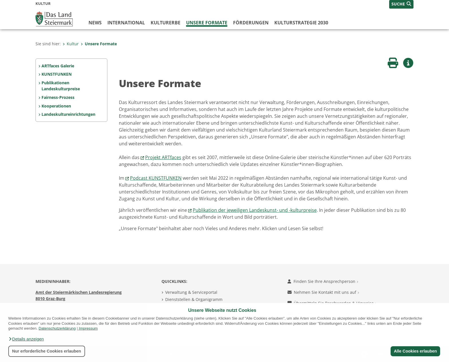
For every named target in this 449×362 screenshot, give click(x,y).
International (126, 22)
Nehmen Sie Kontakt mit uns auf (323, 292)
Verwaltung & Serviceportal (191, 292)
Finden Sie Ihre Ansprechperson (322, 281)
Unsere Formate (206, 22)
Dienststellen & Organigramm (193, 299)
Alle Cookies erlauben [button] (415, 351)
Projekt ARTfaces (163, 157)
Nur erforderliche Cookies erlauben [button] (46, 351)
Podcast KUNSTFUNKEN (156, 178)
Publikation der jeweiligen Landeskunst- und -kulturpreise (255, 210)
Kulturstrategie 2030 (301, 22)
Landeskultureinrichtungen (68, 114)
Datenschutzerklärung (57, 328)
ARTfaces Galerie (58, 66)
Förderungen (251, 22)
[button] (26, 339)
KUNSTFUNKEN (57, 74)
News (95, 22)
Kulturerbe (165, 22)
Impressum (88, 328)
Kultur (71, 43)
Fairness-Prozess (58, 97)
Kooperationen (56, 106)
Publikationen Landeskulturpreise (61, 86)
